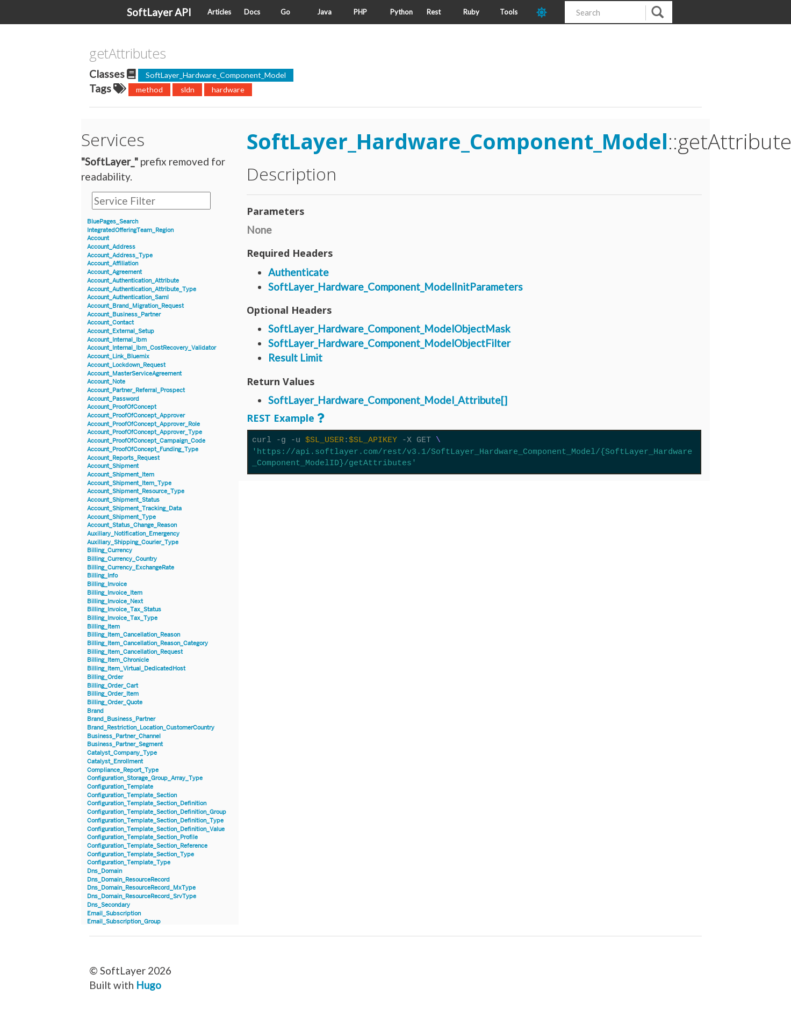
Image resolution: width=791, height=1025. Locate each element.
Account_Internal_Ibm (117, 339)
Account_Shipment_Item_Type (129, 483)
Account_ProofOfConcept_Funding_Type (142, 449)
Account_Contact (110, 322)
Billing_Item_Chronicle (118, 659)
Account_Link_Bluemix (118, 356)
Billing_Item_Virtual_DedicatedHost (136, 668)
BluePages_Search (112, 221)
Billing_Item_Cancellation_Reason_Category (147, 643)
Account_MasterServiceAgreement (134, 373)
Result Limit (295, 357)
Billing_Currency (109, 550)
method (149, 89)
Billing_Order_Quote (114, 702)
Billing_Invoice (107, 584)
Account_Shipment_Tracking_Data (134, 508)
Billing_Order (105, 677)
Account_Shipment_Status (123, 499)
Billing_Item (103, 626)
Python (401, 12)
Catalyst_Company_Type (122, 752)
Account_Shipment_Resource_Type (135, 491)
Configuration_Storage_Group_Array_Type (145, 778)
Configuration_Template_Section (132, 795)
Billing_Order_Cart (112, 685)
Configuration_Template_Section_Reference (147, 845)
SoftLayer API (159, 12)
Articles (219, 12)
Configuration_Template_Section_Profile (142, 837)
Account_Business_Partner (124, 314)
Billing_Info (102, 575)
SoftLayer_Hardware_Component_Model (216, 75)
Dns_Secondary (108, 904)
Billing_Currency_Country (122, 558)
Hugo (148, 985)
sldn (188, 89)
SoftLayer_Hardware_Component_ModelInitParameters (395, 286)
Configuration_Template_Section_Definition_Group (156, 812)
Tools (508, 12)
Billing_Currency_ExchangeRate (130, 567)
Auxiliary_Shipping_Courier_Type (132, 542)
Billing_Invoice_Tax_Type (122, 618)
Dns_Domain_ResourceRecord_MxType (141, 887)
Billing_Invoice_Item (114, 592)
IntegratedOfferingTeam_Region (130, 230)
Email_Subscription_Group (124, 921)
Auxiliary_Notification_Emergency (133, 533)
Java (324, 12)
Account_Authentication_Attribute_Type (141, 289)
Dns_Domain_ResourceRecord (128, 879)
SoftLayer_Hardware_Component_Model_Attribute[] (387, 400)
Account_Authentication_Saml (128, 297)
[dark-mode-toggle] (546, 12)
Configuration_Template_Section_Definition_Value (156, 829)
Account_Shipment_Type (121, 517)
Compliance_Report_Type (123, 770)
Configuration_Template (120, 786)
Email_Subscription (114, 913)
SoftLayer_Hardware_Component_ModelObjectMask (389, 328)
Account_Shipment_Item (120, 474)
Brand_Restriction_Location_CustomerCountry (150, 727)
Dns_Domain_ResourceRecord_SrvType (141, 896)
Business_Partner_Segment (125, 744)
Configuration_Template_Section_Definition (146, 803)
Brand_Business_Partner (121, 719)
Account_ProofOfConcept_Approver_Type (144, 432)
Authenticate (298, 272)
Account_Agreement (114, 272)
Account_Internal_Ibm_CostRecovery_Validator (151, 347)
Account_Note (106, 381)
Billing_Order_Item (113, 693)
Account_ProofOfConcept (121, 406)
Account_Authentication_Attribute (133, 280)
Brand (95, 711)
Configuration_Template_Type (128, 862)
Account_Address (111, 246)
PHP (360, 12)
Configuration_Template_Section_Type (140, 854)
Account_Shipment (113, 466)
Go (285, 12)
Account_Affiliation (112, 263)
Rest (434, 12)
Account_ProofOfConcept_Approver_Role (143, 424)
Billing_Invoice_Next (115, 601)
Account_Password (113, 398)
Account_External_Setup (120, 331)
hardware (228, 89)
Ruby (471, 12)
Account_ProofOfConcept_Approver (136, 415)
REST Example (280, 418)
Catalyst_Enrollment (115, 761)
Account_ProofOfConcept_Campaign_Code (146, 440)
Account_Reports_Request (123, 457)
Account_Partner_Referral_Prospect (136, 390)
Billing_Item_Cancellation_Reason (133, 634)
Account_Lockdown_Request (126, 365)
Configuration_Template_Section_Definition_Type (155, 820)
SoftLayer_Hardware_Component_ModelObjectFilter (389, 343)
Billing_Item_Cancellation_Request (135, 651)
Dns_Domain (104, 871)
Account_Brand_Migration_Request (135, 305)
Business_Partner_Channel (124, 736)
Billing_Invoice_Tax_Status (124, 609)
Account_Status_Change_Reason (132, 525)
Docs (252, 12)
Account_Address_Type (120, 255)
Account (98, 238)
